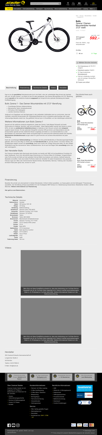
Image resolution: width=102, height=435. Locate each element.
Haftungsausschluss (59, 394)
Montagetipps (35, 396)
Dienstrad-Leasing (83, 70)
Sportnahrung (48, 9)
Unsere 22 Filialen (14, 402)
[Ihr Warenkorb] (93, 4)
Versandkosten (35, 401)
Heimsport (39, 9)
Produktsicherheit (59, 396)
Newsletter (34, 413)
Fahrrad (9, 9)
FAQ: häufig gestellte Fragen (39, 409)
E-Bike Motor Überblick (38, 392)
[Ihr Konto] (86, 4)
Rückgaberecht (82, 74)
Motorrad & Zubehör (75, 9)
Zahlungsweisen (36, 403)
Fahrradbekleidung (28, 9)
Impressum (57, 401)
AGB (55, 388)
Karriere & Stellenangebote (17, 400)
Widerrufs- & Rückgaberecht (62, 390)
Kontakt (11, 404)
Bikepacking (35, 394)
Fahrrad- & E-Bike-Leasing (39, 388)
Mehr (91, 9)
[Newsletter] (79, 4)
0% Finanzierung (83, 66)
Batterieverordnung (59, 399)
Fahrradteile (17, 9)
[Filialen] (68, 4)
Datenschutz (57, 392)
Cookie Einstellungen (60, 403)
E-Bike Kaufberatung (37, 390)
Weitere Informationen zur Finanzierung (24, 186)
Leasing (85, 9)
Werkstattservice (36, 411)
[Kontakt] (73, 4)
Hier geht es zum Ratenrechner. (15, 190)
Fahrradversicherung (37, 399)
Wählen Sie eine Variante (87, 63)
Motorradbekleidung (61, 9)
